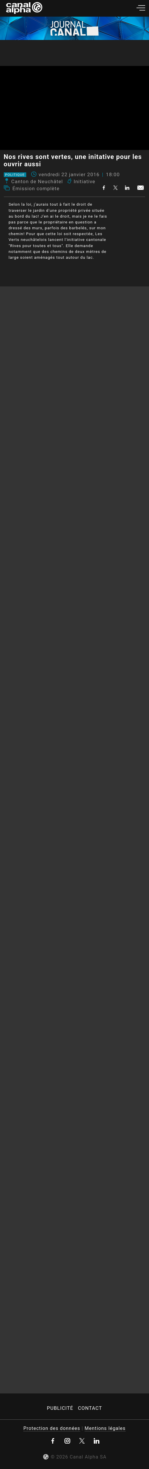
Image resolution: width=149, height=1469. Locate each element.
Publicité (60, 1408)
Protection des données (51, 1428)
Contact (90, 1408)
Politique (15, 175)
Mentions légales (105, 1428)
